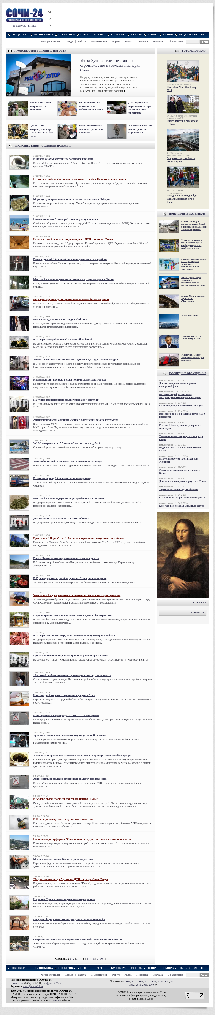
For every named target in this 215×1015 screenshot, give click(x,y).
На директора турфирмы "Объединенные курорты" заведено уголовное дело (82, 839)
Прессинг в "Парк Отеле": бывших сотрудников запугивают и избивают (79, 538)
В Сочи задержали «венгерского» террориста (140, 129)
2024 (127, 981)
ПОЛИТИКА (66, 34)
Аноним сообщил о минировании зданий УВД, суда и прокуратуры (75, 359)
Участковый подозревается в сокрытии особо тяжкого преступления (76, 595)
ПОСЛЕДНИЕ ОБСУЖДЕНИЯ (187, 373)
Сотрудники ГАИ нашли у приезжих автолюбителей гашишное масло (77, 939)
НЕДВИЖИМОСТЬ (191, 34)
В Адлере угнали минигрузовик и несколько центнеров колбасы (74, 635)
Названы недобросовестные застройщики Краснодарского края (180, 396)
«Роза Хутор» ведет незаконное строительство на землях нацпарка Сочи (110, 65)
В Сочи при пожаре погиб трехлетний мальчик (63, 819)
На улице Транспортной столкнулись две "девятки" (66, 399)
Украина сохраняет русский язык (178, 489)
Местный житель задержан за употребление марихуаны (68, 498)
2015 (160, 981)
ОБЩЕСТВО (20, 34)
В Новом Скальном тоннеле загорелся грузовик (63, 158)
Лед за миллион (189, 315)
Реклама (158, 41)
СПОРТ (153, 34)
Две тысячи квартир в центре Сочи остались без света (41, 131)
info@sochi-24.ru (52, 983)
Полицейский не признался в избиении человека (91, 106)
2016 (153, 981)
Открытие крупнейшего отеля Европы (181, 160)
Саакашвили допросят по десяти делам (182, 497)
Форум (116, 41)
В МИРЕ (168, 34)
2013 (173, 981)
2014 (166, 981)
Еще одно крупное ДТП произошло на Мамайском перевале (71, 299)
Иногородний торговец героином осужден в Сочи (64, 695)
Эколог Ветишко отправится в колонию (40, 106)
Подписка (142, 41)
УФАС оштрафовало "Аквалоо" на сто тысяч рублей (66, 443)
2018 (140, 981)
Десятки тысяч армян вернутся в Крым (182, 481)
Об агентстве (175, 41)
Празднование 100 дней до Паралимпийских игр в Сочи (182, 199)
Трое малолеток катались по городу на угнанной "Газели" (70, 735)
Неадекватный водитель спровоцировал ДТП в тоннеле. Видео (73, 239)
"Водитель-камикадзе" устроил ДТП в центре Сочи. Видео (70, 879)
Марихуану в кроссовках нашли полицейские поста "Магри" (72, 199)
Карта (128, 41)
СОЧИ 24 (55, 1000)
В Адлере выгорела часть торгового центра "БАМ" (65, 798)
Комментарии (99, 41)
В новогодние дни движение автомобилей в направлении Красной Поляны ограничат (194, 225)
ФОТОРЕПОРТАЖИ (193, 50)
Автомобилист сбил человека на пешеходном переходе (67, 461)
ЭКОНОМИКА (43, 34)
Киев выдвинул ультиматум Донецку (181, 405)
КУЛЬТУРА (118, 34)
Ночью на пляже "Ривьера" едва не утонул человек (66, 219)
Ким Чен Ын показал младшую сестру (181, 505)
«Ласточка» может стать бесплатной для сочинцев (192, 357)
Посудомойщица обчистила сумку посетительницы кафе (69, 919)
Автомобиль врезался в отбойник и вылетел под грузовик (69, 778)
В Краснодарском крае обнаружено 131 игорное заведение (69, 578)
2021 (134, 981)
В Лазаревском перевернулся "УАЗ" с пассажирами (66, 715)
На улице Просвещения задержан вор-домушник (64, 899)
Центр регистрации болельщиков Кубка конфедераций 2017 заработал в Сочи (191, 244)
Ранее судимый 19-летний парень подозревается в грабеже (70, 259)
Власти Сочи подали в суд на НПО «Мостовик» (193, 298)
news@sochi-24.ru (33, 986)
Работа (82, 41)
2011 (138, 984)
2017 (147, 981)
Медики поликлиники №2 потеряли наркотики (63, 859)
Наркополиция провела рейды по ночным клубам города (69, 379)
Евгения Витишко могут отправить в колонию (91, 129)
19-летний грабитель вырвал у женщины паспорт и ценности (72, 675)
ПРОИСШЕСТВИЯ (93, 34)
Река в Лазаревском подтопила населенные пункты (66, 558)
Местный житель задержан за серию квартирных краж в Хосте (73, 279)
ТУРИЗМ (137, 34)
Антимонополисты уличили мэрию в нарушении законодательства (76, 419)
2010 (144, 984)
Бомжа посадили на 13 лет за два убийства (60, 319)
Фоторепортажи (50, 41)
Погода (69, 41)
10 (101, 958)
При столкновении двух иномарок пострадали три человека (71, 655)
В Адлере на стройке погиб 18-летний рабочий (62, 339)
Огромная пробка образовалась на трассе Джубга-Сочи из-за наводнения (79, 178)
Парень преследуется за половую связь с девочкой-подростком (72, 615)
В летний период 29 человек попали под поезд (62, 478)
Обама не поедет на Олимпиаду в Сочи (191, 337)
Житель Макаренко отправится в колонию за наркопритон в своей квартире (82, 755)
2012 (131, 984)
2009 (151, 984)
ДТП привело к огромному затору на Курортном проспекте (139, 107)
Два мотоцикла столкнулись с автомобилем (61, 518)
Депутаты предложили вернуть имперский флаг (177, 385)
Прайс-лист (17, 983)
